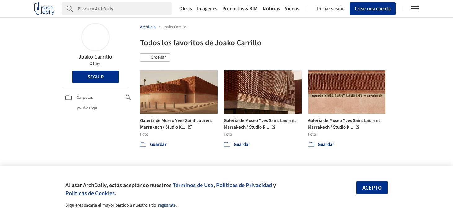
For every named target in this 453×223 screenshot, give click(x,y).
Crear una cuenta (373, 8)
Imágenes (207, 8)
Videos (292, 8)
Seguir (95, 76)
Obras (185, 8)
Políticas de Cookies (90, 193)
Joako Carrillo (95, 57)
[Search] (125, 8)
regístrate (167, 205)
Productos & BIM (240, 8)
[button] (155, 57)
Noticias (271, 8)
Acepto (372, 188)
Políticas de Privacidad (244, 185)
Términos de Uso (193, 185)
